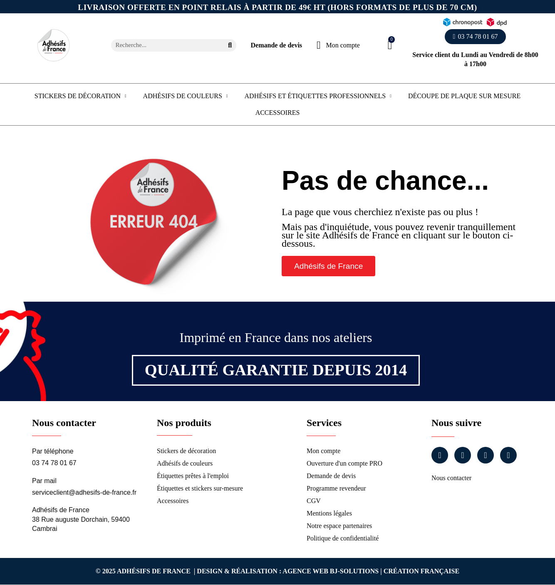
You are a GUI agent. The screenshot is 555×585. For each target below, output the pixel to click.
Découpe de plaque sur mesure (464, 95)
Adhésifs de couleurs (185, 96)
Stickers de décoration (80, 96)
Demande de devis (276, 45)
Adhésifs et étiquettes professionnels (318, 96)
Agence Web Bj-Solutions (330, 571)
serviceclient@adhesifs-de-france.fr (84, 492)
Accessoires (277, 112)
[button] (475, 36)
